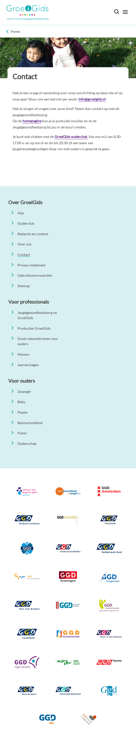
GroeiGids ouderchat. (71, 136)
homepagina (32, 121)
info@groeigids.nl (92, 99)
